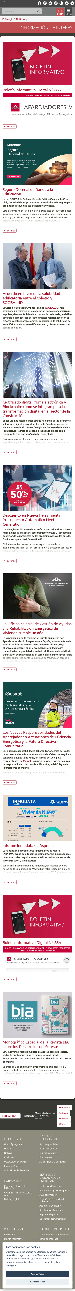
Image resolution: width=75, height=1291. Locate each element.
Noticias (8, 1152)
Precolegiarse (45, 1157)
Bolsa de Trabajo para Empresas (54, 1190)
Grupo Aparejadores (13, 1144)
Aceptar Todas (37, 1274)
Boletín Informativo (13, 1238)
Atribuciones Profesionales (17, 1170)
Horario (7, 1148)
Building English (11, 1199)
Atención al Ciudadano (50, 1205)
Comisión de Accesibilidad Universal (51, 1200)
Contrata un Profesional (50, 1186)
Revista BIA (9, 1234)
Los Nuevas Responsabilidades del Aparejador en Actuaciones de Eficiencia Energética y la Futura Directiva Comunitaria (37, 739)
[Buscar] (22, 11)
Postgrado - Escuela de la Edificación (16, 1187)
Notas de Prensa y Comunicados (54, 1234)
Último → (64, 1124)
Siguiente (64, 1118)
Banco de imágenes (48, 1238)
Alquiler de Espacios (48, 1214)
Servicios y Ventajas (48, 1144)
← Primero (64, 1107)
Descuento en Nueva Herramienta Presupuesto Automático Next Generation (31, 519)
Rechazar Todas (37, 1282)
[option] (20, 1144)
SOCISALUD (52, 307)
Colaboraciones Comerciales (52, 1218)
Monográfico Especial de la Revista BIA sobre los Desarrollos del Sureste (36, 1044)
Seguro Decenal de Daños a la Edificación (28, 191)
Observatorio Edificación (15, 1161)
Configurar (11, 1265)
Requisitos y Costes (48, 1148)
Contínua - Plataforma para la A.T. (18, 1193)
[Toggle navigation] (68, 11)
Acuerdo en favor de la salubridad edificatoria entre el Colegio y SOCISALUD (31, 298)
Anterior (63, 1112)
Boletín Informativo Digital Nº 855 (32, 89)
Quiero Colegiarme (48, 1152)
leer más (11, 126)
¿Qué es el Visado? (48, 1194)
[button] (10, 1115)
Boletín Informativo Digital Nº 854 (32, 942)
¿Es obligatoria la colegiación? (53, 1161)
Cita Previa (9, 1157)
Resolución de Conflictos (50, 1210)
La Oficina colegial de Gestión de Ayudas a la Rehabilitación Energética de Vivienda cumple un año (37, 628)
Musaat (27, 761)
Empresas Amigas (12, 1166)
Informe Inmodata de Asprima (28, 845)
